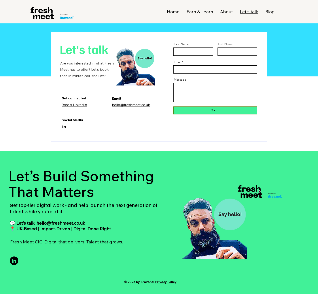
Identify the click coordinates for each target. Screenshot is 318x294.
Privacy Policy (165, 282)
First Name (181, 44)
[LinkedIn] (64, 126)
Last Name (225, 44)
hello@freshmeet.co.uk (60, 223)
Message (180, 79)
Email (177, 61)
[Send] (215, 110)
